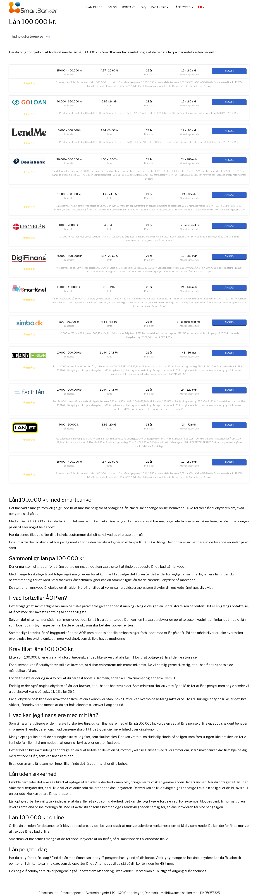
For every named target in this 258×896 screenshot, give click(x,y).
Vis (48, 36)
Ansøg (229, 71)
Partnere (159, 7)
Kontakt (128, 7)
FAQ (143, 7)
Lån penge (94, 7)
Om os (112, 7)
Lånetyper (183, 7)
